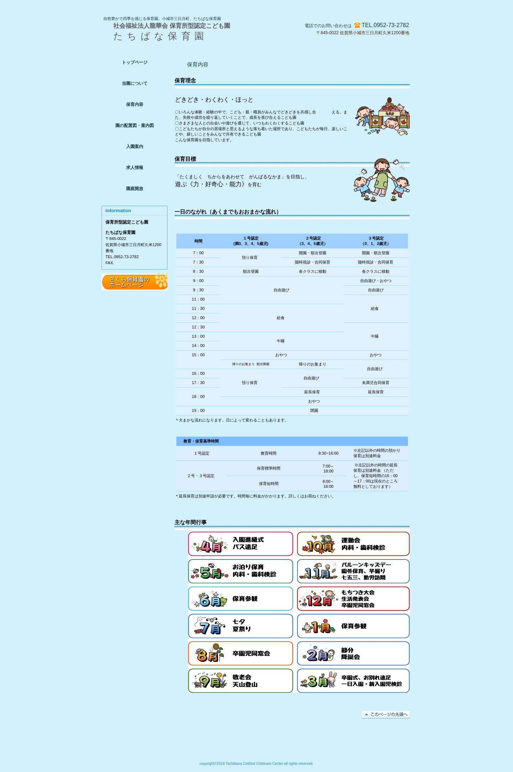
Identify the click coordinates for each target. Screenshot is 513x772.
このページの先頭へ (386, 715)
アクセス (134, 281)
